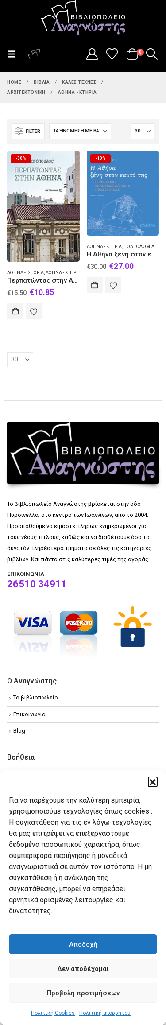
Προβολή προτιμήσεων (83, 993)
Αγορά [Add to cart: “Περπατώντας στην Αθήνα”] (15, 311)
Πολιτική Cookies (53, 1013)
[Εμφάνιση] (142, 131)
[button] (152, 781)
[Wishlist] (112, 54)
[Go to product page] (43, 206)
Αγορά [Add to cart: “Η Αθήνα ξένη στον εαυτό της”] (95, 285)
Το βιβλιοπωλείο (35, 697)
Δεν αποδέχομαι (83, 969)
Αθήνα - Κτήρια (63, 272)
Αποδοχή (83, 944)
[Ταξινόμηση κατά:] (80, 131)
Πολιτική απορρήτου (105, 1013)
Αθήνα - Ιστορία (25, 272)
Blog (19, 730)
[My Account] (92, 54)
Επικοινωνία (29, 714)
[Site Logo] (83, 18)
